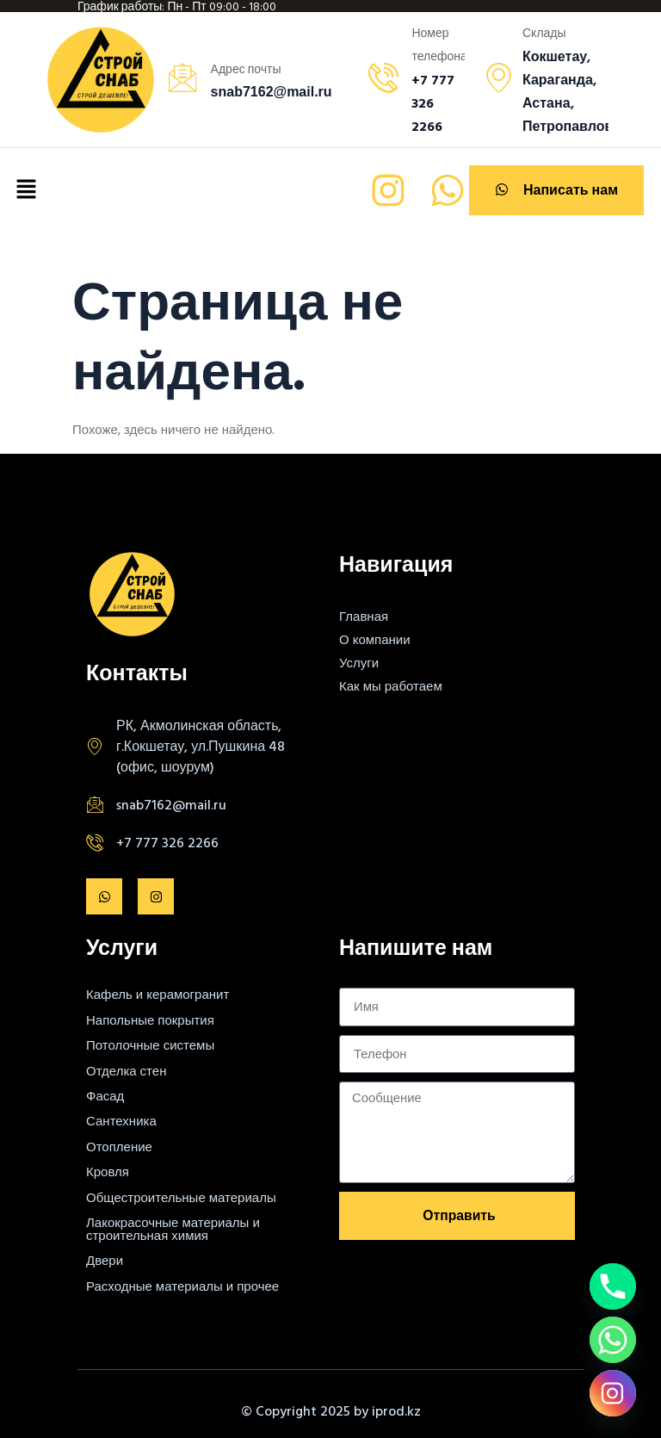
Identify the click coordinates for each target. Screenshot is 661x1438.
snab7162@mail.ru (171, 804)
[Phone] (613, 1286)
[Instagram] (613, 1393)
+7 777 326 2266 (167, 842)
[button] (26, 190)
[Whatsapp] (613, 1340)
